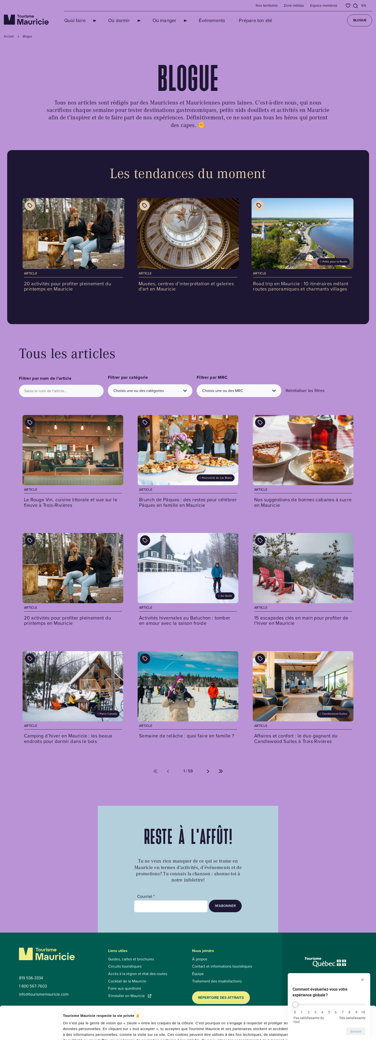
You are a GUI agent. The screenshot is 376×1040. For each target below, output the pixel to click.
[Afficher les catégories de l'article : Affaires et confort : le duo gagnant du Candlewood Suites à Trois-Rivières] (260, 659)
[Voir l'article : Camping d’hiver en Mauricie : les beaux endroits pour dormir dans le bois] (73, 699)
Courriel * (146, 896)
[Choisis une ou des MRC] (239, 391)
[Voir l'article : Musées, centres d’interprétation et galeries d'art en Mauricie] (188, 246)
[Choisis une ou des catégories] (150, 391)
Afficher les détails (264, 1030)
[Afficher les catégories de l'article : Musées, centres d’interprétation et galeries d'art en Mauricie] (145, 205)
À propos (199, 959)
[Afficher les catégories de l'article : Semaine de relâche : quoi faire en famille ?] (145, 659)
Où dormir (113, 20)
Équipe (198, 973)
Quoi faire (75, 20)
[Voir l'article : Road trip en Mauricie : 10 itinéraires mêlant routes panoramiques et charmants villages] (302, 246)
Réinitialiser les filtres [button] (305, 390)
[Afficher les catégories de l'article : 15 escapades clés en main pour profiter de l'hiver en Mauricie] (260, 540)
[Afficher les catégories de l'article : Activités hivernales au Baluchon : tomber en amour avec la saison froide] (145, 540)
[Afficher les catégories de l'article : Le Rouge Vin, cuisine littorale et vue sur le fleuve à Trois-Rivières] (30, 422)
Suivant (356, 1031)
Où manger (153, 20)
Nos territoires (267, 5)
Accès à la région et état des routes (137, 973)
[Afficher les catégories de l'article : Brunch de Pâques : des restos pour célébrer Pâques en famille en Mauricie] (145, 422)
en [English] (363, 5)
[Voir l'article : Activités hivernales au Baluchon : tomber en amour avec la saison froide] (188, 581)
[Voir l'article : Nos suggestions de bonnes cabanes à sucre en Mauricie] (303, 463)
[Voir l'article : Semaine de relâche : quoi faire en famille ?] (188, 699)
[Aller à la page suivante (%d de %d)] (208, 771)
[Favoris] (348, 5)
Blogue (359, 20)
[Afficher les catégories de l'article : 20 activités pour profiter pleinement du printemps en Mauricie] (30, 205)
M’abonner (225, 905)
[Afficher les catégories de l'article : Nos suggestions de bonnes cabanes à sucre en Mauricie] (260, 422)
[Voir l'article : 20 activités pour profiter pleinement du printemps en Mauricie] (73, 246)
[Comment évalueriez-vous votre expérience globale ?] (329, 1004)
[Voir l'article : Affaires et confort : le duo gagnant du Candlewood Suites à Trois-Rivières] (303, 699)
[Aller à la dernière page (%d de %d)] (221, 771)
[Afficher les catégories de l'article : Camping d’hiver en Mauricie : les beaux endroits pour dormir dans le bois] (30, 659)
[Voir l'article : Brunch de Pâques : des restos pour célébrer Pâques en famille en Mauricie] (188, 463)
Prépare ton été (238, 20)
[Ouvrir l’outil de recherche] (355, 6)
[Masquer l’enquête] (362, 980)
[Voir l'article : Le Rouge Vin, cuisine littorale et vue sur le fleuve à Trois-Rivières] (73, 463)
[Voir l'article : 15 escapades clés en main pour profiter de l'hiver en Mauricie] (303, 581)
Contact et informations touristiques (222, 966)
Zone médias (294, 5)
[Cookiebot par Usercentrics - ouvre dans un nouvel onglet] (31, 1030)
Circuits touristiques (124, 966)
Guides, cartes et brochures (131, 959)
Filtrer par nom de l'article (45, 378)
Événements (195, 20)
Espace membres (323, 5)
